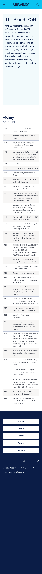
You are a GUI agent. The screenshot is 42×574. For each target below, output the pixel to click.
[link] (21, 421)
